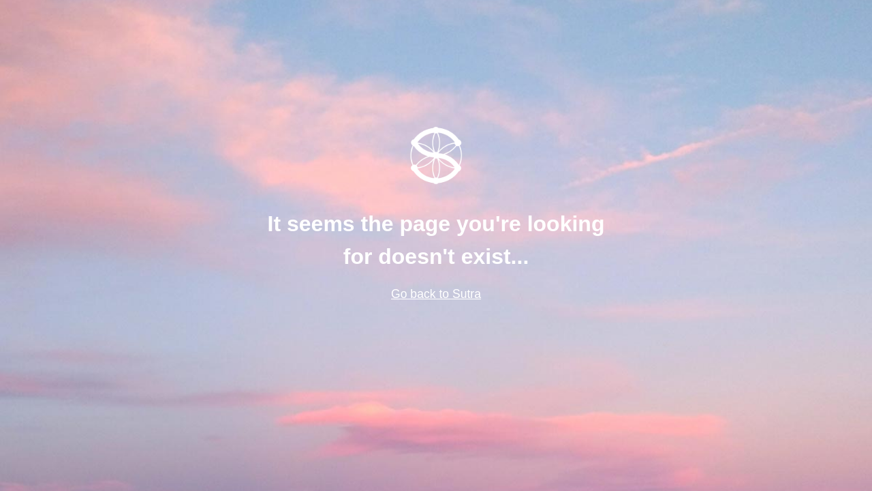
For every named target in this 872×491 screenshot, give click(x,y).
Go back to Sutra (436, 294)
